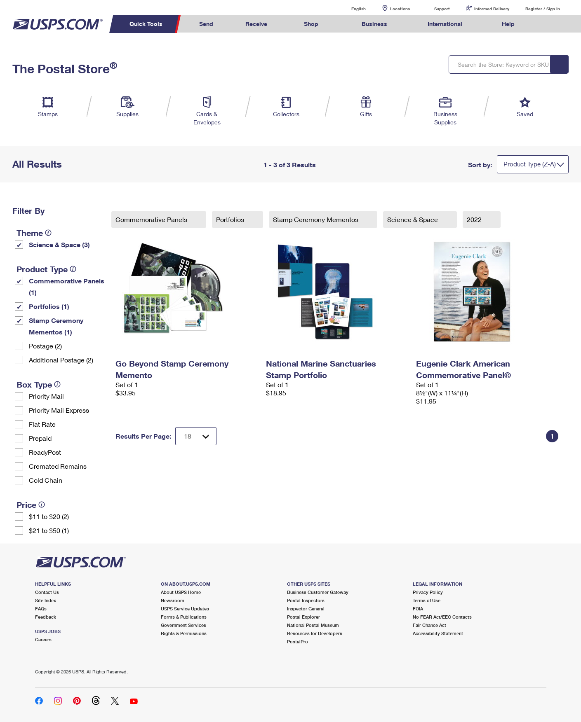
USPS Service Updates (185, 608)
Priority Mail (46, 396)
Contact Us (47, 592)
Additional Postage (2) (61, 360)
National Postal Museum (313, 625)
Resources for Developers (314, 633)
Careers (43, 639)
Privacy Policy (428, 592)
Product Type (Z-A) (529, 164)
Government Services (183, 625)
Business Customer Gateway (317, 592)
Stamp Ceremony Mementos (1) (56, 326)
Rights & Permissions (184, 633)
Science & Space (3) (59, 244)
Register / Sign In (542, 8)
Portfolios (231, 219)
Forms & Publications (184, 616)
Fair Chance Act (429, 625)
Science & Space (413, 219)
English (350, 8)
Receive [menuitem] (256, 23)
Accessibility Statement (438, 633)
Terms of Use (426, 600)
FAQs (41, 608)
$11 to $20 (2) (49, 516)
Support (442, 8)
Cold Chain (45, 480)
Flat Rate (42, 424)
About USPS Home (181, 592)
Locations (400, 8)
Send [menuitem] (206, 23)
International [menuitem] (445, 23)
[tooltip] (48, 232)
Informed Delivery (491, 8)
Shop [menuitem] (311, 23)
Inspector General (306, 608)
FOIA (418, 608)
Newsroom (172, 600)
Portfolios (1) (49, 306)
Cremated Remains (58, 466)
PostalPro (297, 641)
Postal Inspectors (306, 600)
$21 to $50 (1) (49, 530)
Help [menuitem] (508, 23)
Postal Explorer (303, 616)
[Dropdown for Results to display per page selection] (195, 436)
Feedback (45, 616)
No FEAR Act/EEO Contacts (442, 616)
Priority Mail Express (59, 410)
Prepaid (40, 438)
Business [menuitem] (374, 23)
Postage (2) (45, 346)
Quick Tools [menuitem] (145, 23)
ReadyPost (45, 452)
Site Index (45, 600)
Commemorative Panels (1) (66, 286)
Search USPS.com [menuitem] (546, 24)
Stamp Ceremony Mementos (316, 219)
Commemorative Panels (152, 219)
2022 (475, 219)
